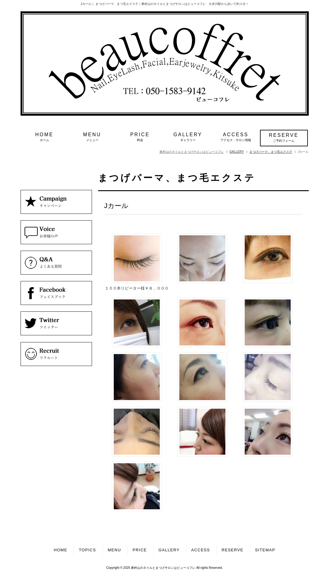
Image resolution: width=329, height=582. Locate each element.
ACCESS (200, 550)
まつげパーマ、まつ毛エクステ (270, 151)
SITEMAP (265, 550)
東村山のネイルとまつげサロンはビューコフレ (191, 151)
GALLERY (236, 151)
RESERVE (232, 550)
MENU (114, 550)
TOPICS (87, 550)
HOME (60, 550)
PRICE (140, 550)
